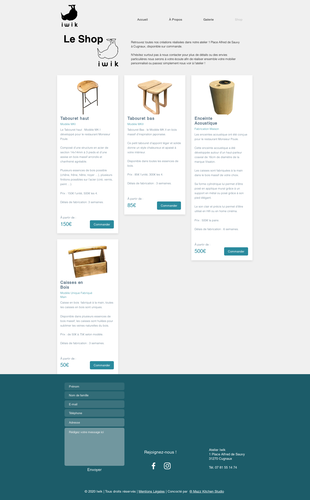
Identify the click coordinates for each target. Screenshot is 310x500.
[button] (152, 491)
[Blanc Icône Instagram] (167, 465)
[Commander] (102, 224)
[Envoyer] (94, 470)
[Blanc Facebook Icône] (153, 465)
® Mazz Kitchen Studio (207, 491)
